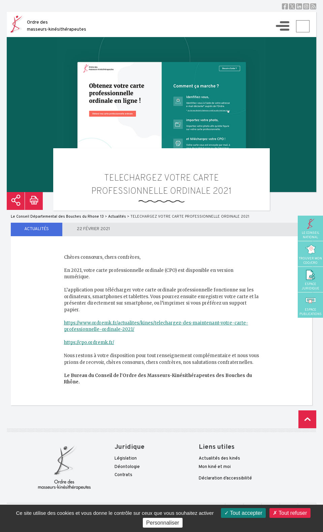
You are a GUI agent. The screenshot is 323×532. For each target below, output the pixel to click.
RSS (313, 6)
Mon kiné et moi (215, 467)
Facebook (285, 6)
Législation (126, 458)
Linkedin (299, 6)
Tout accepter (243, 513)
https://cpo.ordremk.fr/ (89, 342)
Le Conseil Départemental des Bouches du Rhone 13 (57, 216)
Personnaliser (162, 523)
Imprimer (34, 201)
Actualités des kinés (219, 458)
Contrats (123, 475)
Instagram (306, 6)
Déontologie (127, 467)
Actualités (36, 229)
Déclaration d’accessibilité (225, 478)
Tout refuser (290, 513)
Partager (16, 201)
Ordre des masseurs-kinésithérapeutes (56, 26)
